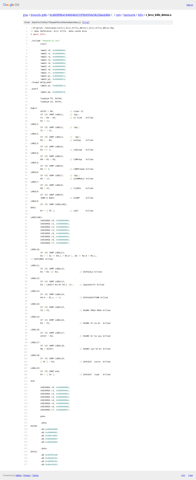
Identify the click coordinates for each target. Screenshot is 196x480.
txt (183, 475)
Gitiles (18, 475)
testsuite (129, 15)
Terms (35, 475)
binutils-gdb (39, 15)
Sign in (190, 4)
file (85, 22)
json (190, 475)
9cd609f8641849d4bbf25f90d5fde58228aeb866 (79, 15)
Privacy (26, 475)
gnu (25, 15)
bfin (140, 15)
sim (118, 15)
